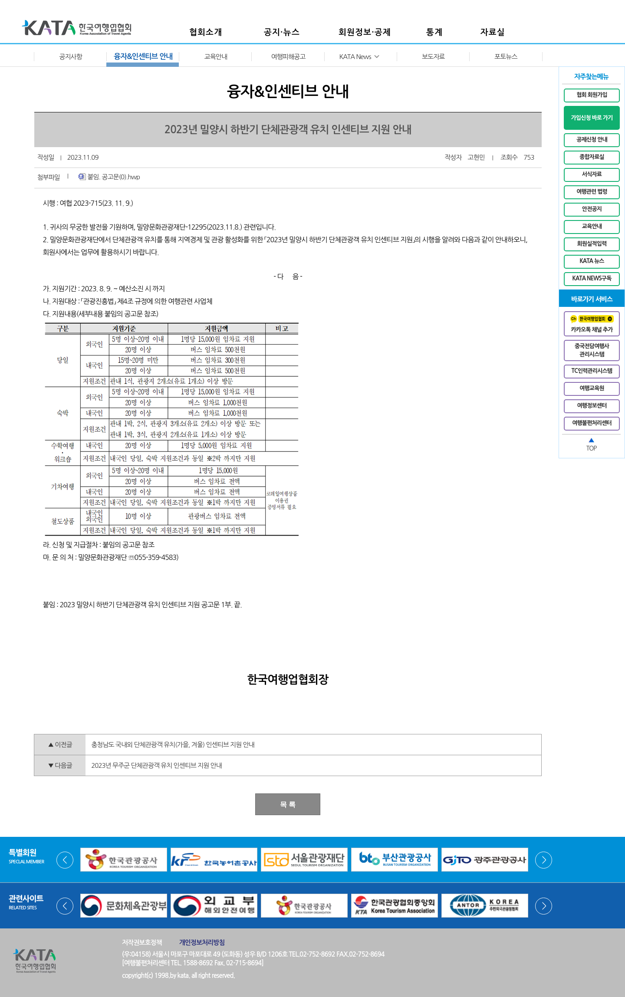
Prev (64, 860)
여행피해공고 (288, 56)
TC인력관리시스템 (592, 371)
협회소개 (205, 32)
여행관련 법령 (591, 191)
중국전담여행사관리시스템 (592, 350)
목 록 (288, 804)
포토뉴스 (505, 56)
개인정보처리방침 (202, 942)
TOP (591, 448)
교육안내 (215, 56)
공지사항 (70, 56)
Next (543, 860)
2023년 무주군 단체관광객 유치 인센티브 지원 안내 (156, 765)
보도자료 (433, 56)
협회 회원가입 (591, 95)
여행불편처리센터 (592, 423)
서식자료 (592, 174)
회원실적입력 (592, 244)
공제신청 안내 (591, 139)
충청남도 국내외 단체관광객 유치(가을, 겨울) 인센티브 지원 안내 (172, 744)
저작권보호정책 (142, 942)
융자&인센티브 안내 (143, 56)
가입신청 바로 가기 (591, 118)
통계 (434, 32)
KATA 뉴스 (591, 261)
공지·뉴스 (282, 32)
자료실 (492, 32)
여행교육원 (591, 388)
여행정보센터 (592, 405)
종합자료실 (591, 157)
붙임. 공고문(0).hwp (109, 176)
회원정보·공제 (365, 32)
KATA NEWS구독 (592, 278)
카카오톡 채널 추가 (592, 323)
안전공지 (592, 209)
